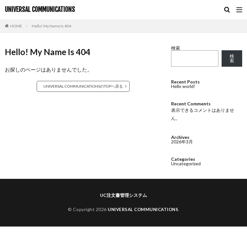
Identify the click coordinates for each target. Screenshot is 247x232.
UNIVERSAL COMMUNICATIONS (40, 9)
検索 (175, 48)
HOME (16, 26)
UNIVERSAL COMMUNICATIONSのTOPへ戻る (83, 86)
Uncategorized (186, 163)
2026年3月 (182, 141)
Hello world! (183, 86)
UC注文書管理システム (123, 195)
